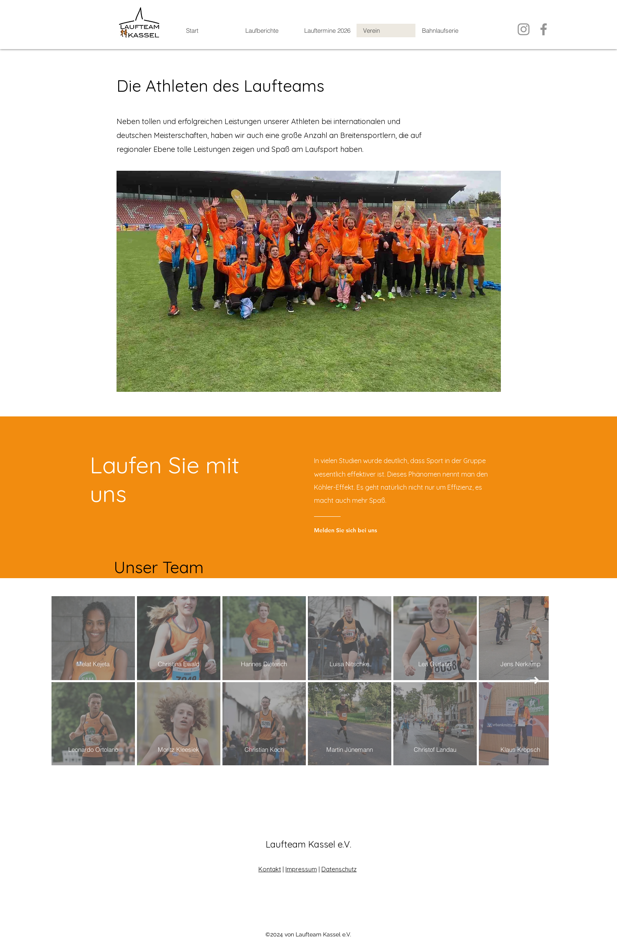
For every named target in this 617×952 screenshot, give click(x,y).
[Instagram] (524, 29)
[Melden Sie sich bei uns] (361, 530)
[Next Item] (534, 681)
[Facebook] (544, 29)
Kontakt (269, 869)
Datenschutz (339, 869)
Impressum (301, 869)
